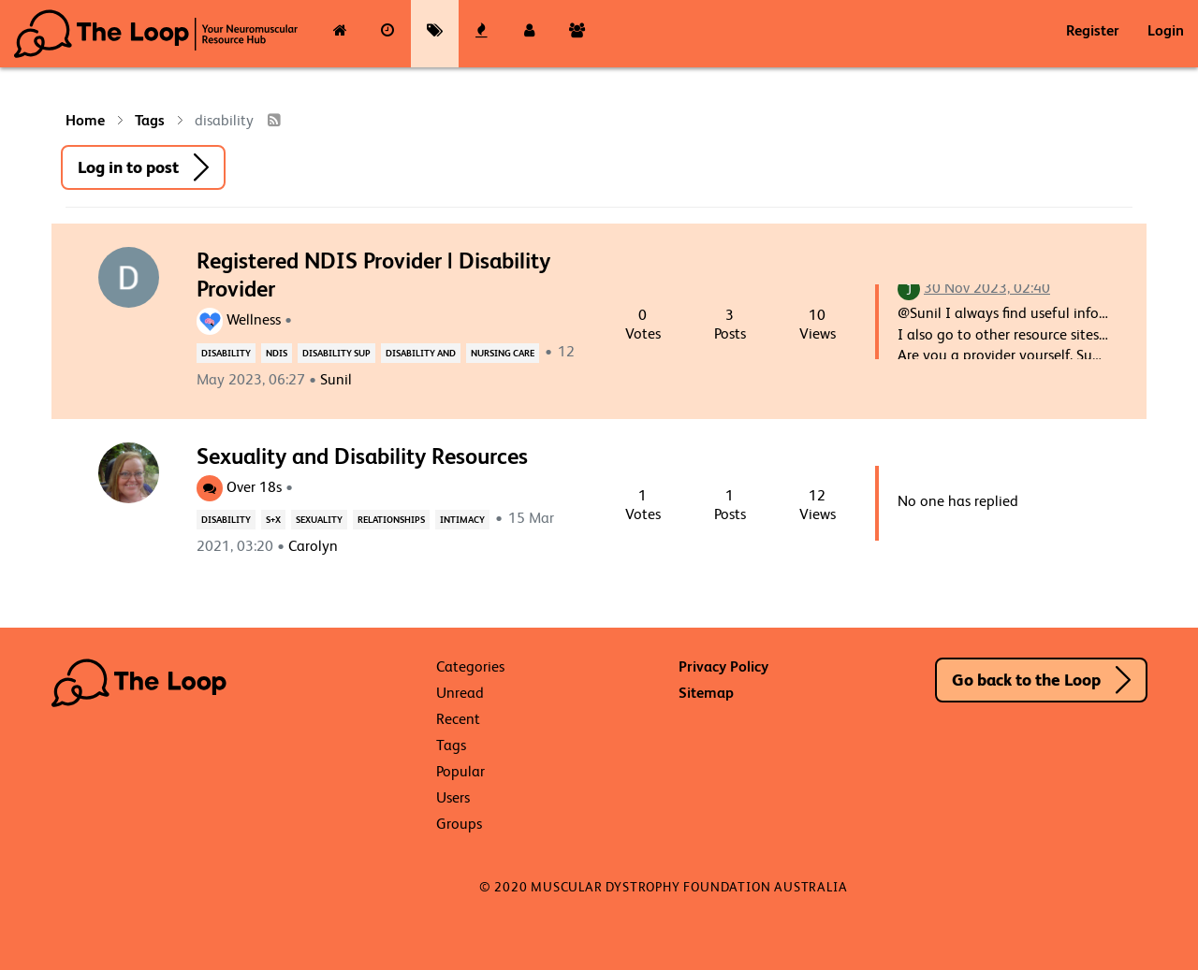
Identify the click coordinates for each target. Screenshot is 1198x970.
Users (453, 797)
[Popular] (482, 33)
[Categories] (340, 33)
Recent (458, 719)
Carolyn (313, 546)
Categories (470, 666)
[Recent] (388, 33)
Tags (451, 745)
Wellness (239, 319)
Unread (460, 693)
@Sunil (920, 313)
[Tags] (435, 33)
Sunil (336, 379)
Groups (459, 823)
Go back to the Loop (1026, 679)
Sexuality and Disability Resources (362, 456)
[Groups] (577, 33)
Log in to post (128, 167)
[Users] (529, 33)
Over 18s (239, 487)
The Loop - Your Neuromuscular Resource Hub (156, 33)
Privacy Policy (723, 666)
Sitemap (706, 693)
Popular (460, 771)
